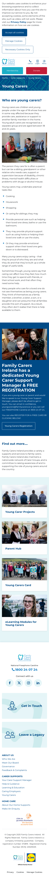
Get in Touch (24, 706)
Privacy (10, 872)
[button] (44, 62)
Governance (8, 766)
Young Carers (9, 795)
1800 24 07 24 (24, 669)
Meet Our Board (10, 763)
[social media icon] (10, 683)
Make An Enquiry (11, 809)
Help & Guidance (10, 784)
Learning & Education (13, 787)
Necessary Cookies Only (17, 49)
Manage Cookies (13, 41)
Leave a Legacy (24, 735)
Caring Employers (11, 791)
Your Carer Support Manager (17, 780)
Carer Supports (12, 776)
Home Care (9, 801)
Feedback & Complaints (14, 770)
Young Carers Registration (19, 426)
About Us (8, 755)
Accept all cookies (14, 32)
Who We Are (8, 759)
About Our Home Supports (16, 805)
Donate (36, 70)
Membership (12, 70)
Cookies (20, 872)
